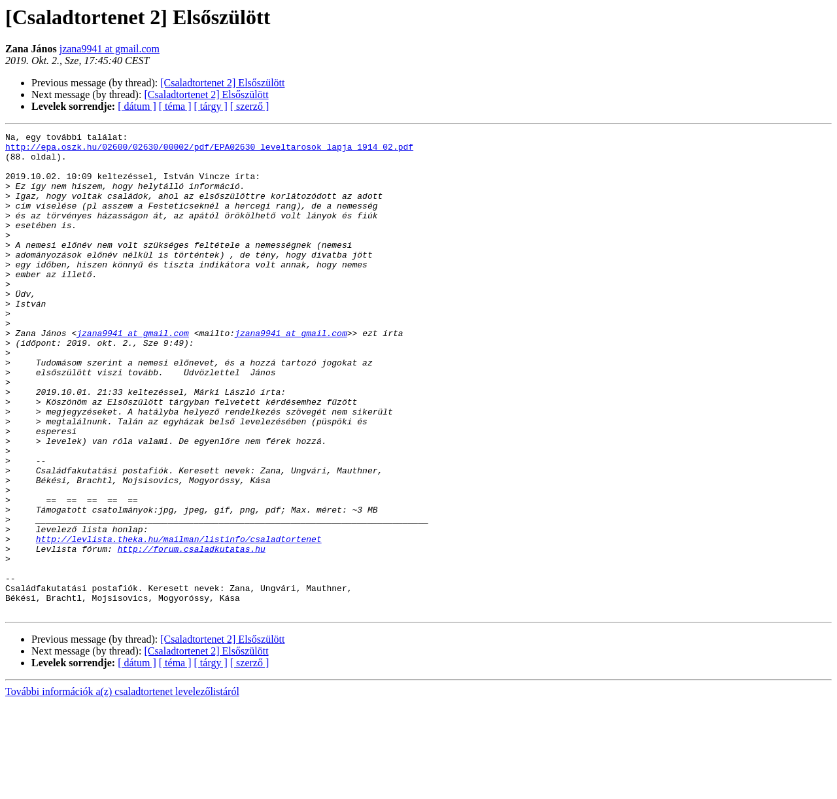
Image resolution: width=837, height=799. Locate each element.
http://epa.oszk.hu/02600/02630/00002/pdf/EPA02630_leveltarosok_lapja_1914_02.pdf (209, 150)
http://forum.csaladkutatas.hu (191, 633)
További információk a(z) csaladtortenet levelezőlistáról (122, 787)
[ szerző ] (249, 106)
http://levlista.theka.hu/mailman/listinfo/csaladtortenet (179, 621)
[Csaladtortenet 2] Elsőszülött (222, 82)
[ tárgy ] (211, 106)
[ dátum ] (137, 106)
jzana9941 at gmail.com (110, 48)
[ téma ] (175, 106)
